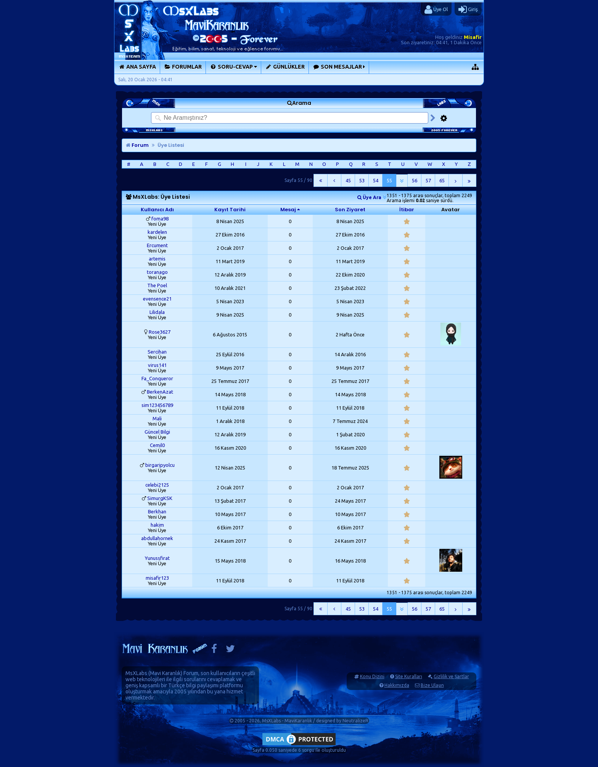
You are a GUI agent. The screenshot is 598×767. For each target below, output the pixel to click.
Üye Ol (436, 9)
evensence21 (157, 298)
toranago (157, 272)
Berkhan (157, 511)
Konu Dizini (372, 676)
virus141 (157, 365)
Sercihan (157, 351)
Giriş (468, 9)
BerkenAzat (160, 391)
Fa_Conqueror (157, 378)
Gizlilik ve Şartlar (451, 676)
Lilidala (157, 312)
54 (375, 180)
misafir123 (157, 577)
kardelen (157, 232)
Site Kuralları (408, 676)
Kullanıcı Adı (157, 209)
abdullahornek (157, 538)
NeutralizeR (355, 720)
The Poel (157, 285)
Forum (137, 145)
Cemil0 (157, 445)
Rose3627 (159, 331)
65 (442, 180)
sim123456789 (157, 405)
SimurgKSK (159, 498)
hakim (157, 524)
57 (428, 180)
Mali (157, 418)
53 (362, 180)
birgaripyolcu (160, 465)
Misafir (473, 37)
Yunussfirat (157, 558)
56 (414, 180)
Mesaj (288, 209)
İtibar (406, 209)
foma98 (160, 218)
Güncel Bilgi (157, 431)
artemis (157, 258)
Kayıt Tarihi (230, 209)
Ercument (157, 245)
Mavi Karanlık (165, 673)
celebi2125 (157, 484)
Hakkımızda (396, 685)
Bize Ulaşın (432, 685)
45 (348, 180)
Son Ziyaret (350, 209)
